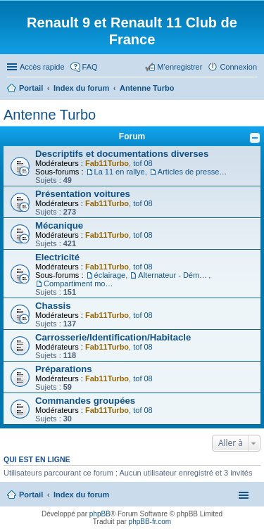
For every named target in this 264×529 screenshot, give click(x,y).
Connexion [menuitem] (238, 67)
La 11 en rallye (119, 171)
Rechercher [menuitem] (251, 89)
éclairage (110, 275)
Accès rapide (42, 67)
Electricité (57, 257)
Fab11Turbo (107, 163)
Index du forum (81, 494)
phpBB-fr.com (150, 521)
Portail (31, 88)
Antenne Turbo (50, 114)
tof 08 (143, 163)
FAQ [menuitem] (90, 67)
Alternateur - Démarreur (173, 275)
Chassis (53, 305)
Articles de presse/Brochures (193, 171)
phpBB (100, 514)
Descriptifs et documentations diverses (121, 153)
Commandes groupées (85, 400)
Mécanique (59, 225)
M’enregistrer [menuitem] (179, 67)
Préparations (63, 369)
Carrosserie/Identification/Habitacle (113, 337)
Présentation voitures (82, 194)
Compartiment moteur (79, 283)
